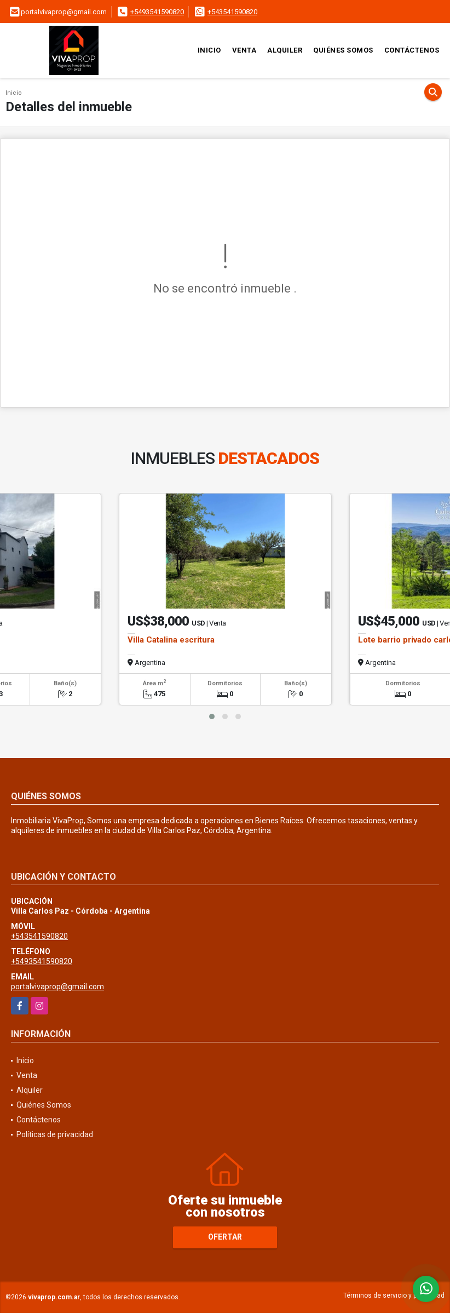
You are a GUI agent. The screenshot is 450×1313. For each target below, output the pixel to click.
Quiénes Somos (343, 50)
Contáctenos (412, 50)
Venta (244, 50)
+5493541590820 (157, 12)
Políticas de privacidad (54, 1134)
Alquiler (284, 50)
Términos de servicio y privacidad (394, 1295)
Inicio (209, 50)
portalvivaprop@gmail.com (57, 986)
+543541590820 (232, 12)
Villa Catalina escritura (171, 640)
